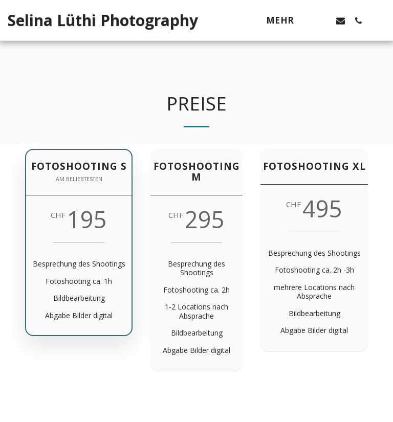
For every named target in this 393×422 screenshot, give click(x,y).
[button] (322, 20)
